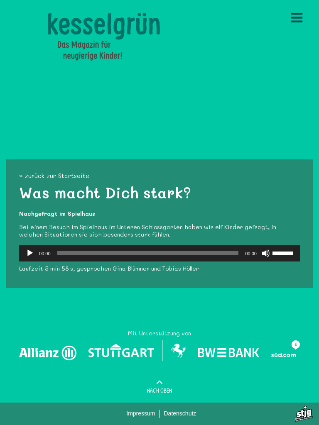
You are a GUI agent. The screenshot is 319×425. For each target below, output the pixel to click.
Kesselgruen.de (69, 16)
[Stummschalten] (266, 253)
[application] (159, 253)
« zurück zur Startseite (54, 176)
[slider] (148, 253)
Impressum (140, 413)
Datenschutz (180, 413)
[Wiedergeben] (30, 253)
